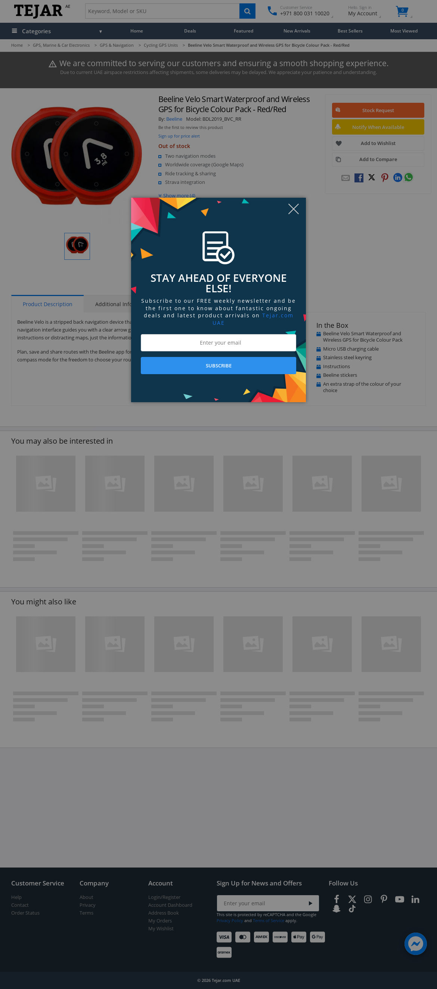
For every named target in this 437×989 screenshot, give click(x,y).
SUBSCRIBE (219, 365)
